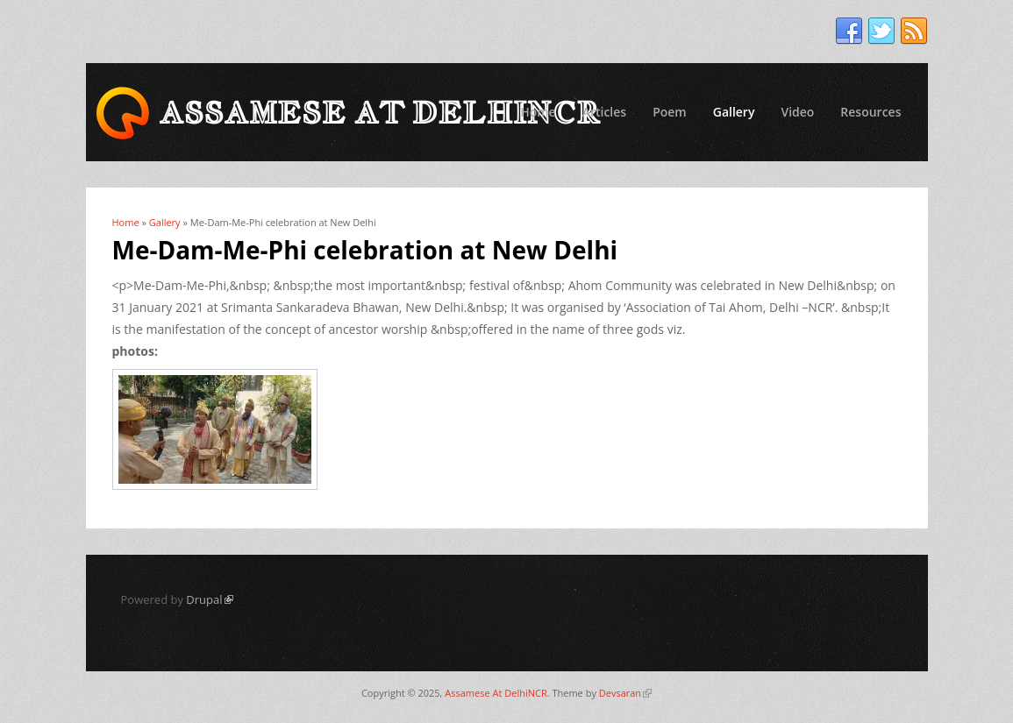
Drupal (209, 599)
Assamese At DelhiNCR (495, 692)
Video (797, 111)
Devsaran (625, 692)
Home (538, 111)
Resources (870, 111)
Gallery (734, 111)
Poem (670, 111)
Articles (604, 111)
